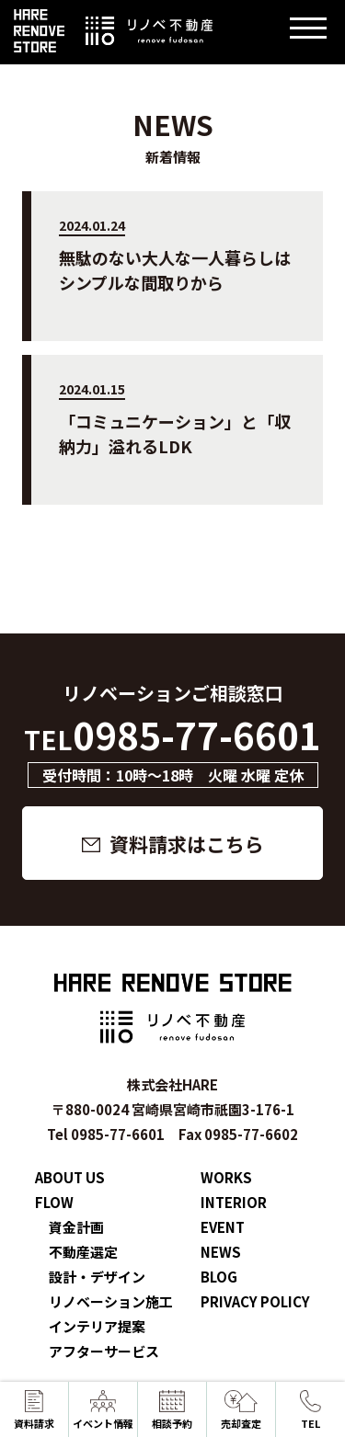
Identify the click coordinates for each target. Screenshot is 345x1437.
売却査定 (241, 1410)
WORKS (226, 1177)
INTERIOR (234, 1202)
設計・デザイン (97, 1276)
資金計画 (76, 1227)
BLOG (219, 1276)
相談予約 (172, 1410)
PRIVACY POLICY (255, 1301)
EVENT (223, 1227)
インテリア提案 (97, 1326)
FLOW (54, 1202)
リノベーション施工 (111, 1301)
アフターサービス (104, 1351)
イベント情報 (103, 1410)
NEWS (221, 1251)
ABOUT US (70, 1177)
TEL (310, 1410)
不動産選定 (83, 1251)
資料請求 (34, 1410)
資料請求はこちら (186, 844)
